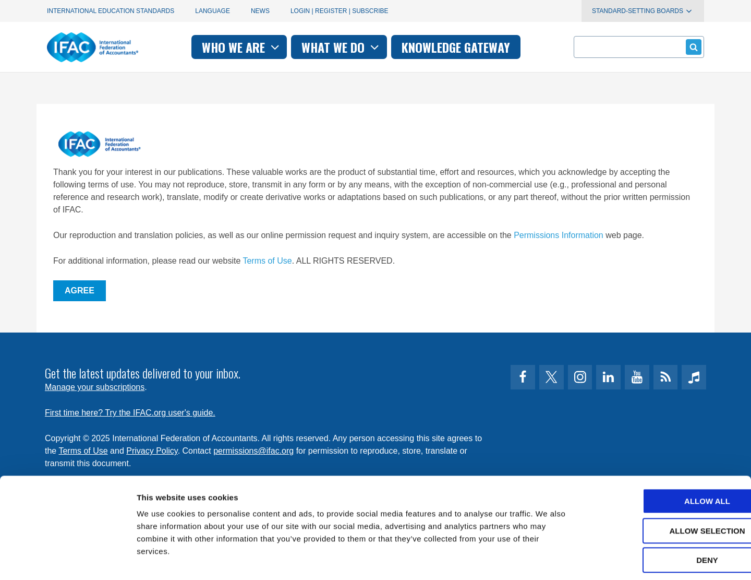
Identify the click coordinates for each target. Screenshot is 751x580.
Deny (664, 514)
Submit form (692, 46)
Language (212, 11)
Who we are (242, 47)
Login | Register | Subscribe (339, 11)
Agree (79, 290)
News (260, 11)
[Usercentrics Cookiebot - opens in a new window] (67, 559)
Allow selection (664, 484)
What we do (341, 47)
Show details (547, 559)
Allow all (664, 455)
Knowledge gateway (456, 47)
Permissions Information (558, 235)
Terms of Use (267, 260)
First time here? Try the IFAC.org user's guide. (130, 412)
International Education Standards (110, 11)
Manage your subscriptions (94, 387)
